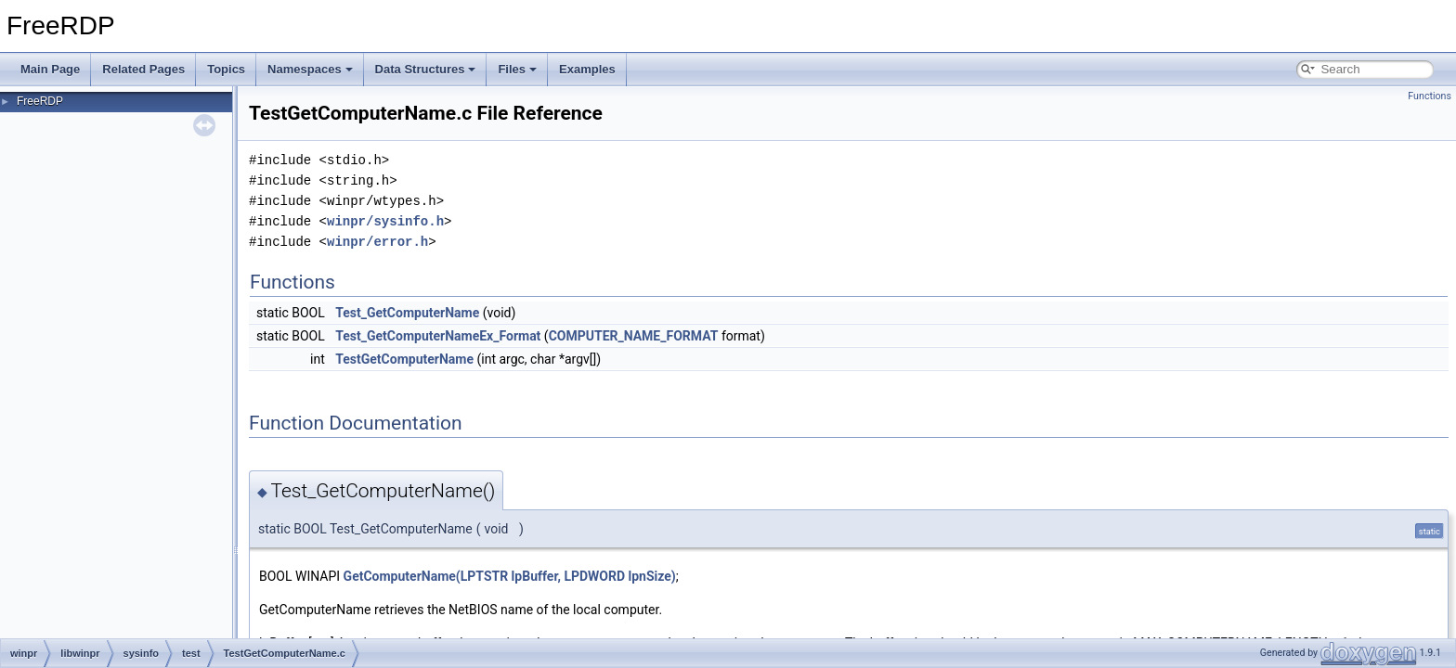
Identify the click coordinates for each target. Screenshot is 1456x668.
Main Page (50, 69)
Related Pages (143, 69)
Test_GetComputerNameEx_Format (437, 335)
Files (517, 69)
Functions (1429, 96)
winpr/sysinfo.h (385, 221)
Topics (226, 69)
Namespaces (310, 69)
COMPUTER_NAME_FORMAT (634, 335)
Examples (587, 69)
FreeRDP (40, 101)
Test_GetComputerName (407, 312)
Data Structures (425, 69)
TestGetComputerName (404, 359)
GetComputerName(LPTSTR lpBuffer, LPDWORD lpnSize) (510, 576)
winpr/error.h (377, 241)
